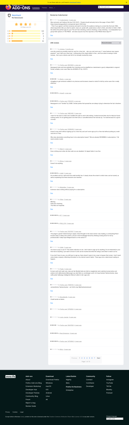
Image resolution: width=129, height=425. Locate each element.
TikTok (108, 386)
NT (61, 215)
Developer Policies (32, 393)
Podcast (109, 393)
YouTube (109, 383)
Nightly (68, 380)
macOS (48, 386)
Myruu (62, 161)
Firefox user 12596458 (67, 129)
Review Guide (31, 406)
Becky (62, 79)
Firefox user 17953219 (66, 101)
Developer (90, 386)
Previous (74, 358)
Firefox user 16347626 (67, 325)
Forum (28, 399)
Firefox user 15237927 (66, 231)
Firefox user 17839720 (67, 285)
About (28, 380)
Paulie (62, 269)
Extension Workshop (33, 386)
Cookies (15, 412)
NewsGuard (16, 15)
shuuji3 (62, 93)
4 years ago (77, 309)
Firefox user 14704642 (67, 341)
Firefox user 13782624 (67, 309)
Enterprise (69, 390)
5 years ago (72, 20)
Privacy (7, 412)
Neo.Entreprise (64, 333)
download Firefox (75, 2)
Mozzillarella (63, 297)
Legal (21, 412)
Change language (111, 416)
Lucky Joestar (64, 317)
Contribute (90, 383)
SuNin (61, 247)
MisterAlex (63, 187)
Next (98, 358)
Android (49, 393)
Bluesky (109, 389)
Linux (48, 396)
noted (22, 416)
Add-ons (29, 376)
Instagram (110, 380)
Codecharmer (64, 20)
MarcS (62, 149)
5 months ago (69, 49)
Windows (49, 383)
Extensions (36, 8)
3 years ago (67, 199)
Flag (51, 35)
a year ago (77, 65)
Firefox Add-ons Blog (34, 383)
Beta (67, 383)
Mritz (61, 349)
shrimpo (62, 49)
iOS (47, 389)
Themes (44, 8)
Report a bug (30, 403)
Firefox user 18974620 (67, 65)
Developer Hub (31, 389)
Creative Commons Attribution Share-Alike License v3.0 (65, 416)
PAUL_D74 (63, 223)
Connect (89, 380)
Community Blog (32, 396)
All (47, 399)
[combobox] (111, 7)
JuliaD (61, 173)
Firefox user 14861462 (67, 113)
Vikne (61, 199)
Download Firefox (52, 380)
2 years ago (77, 113)
